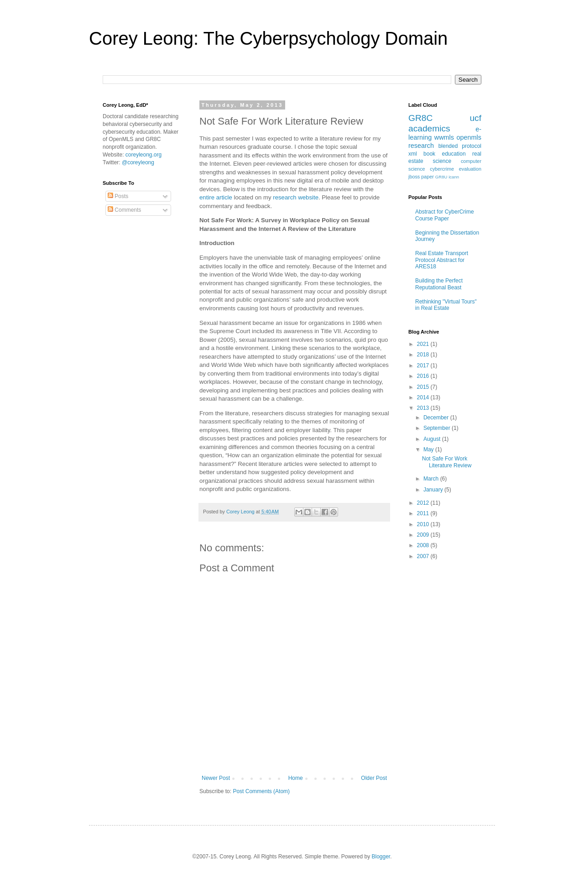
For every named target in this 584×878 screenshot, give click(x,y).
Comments (124, 210)
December (436, 417)
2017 (424, 365)
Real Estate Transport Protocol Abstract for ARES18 (441, 260)
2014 (424, 397)
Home (295, 778)
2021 (424, 344)
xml (412, 154)
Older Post (374, 778)
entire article (215, 197)
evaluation (470, 169)
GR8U (441, 176)
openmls (469, 137)
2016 (424, 376)
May (429, 449)
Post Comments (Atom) (261, 791)
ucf (475, 118)
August (432, 439)
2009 (424, 535)
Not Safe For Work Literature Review (446, 461)
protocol (471, 146)
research (421, 145)
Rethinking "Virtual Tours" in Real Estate (446, 304)
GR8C (420, 118)
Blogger (381, 856)
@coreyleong (138, 162)
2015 (424, 387)
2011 (424, 513)
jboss (414, 176)
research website (295, 197)
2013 (424, 408)
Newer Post (216, 778)
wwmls (444, 137)
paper (427, 176)
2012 (424, 503)
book (429, 154)
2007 (424, 556)
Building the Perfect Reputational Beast (439, 283)
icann (453, 176)
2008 (424, 545)
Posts (118, 196)
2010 (424, 524)
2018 (424, 354)
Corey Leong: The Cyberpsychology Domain (268, 38)
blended (448, 146)
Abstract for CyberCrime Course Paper (444, 215)
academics (429, 128)
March (431, 479)
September (437, 428)
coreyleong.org (143, 155)
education (454, 154)
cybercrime (442, 169)
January (433, 489)
